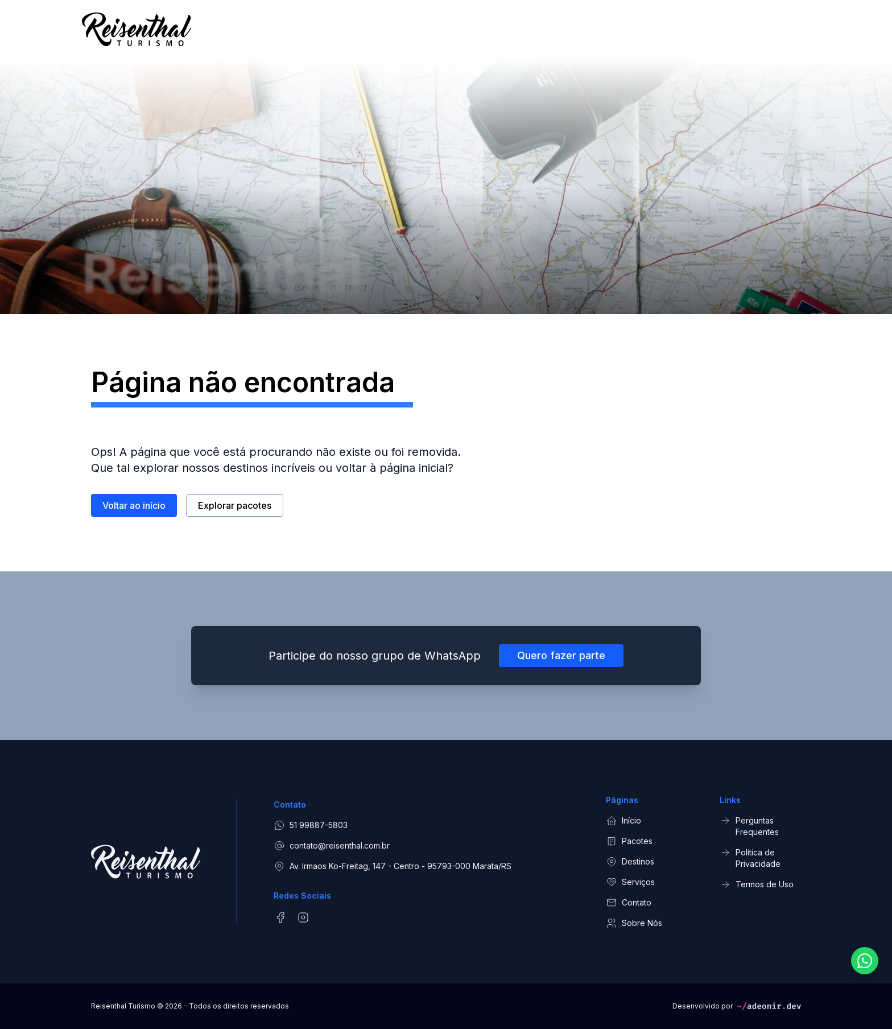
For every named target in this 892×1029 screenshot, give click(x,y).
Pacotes (629, 841)
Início (623, 820)
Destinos (630, 861)
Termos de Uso (757, 884)
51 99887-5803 (311, 825)
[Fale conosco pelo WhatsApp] (864, 960)
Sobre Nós (634, 923)
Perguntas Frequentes (749, 826)
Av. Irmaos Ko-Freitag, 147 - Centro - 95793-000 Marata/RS (392, 866)
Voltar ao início (134, 506)
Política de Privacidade (750, 858)
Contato (628, 902)
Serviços (630, 882)
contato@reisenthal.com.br (332, 845)
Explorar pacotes (234, 506)
